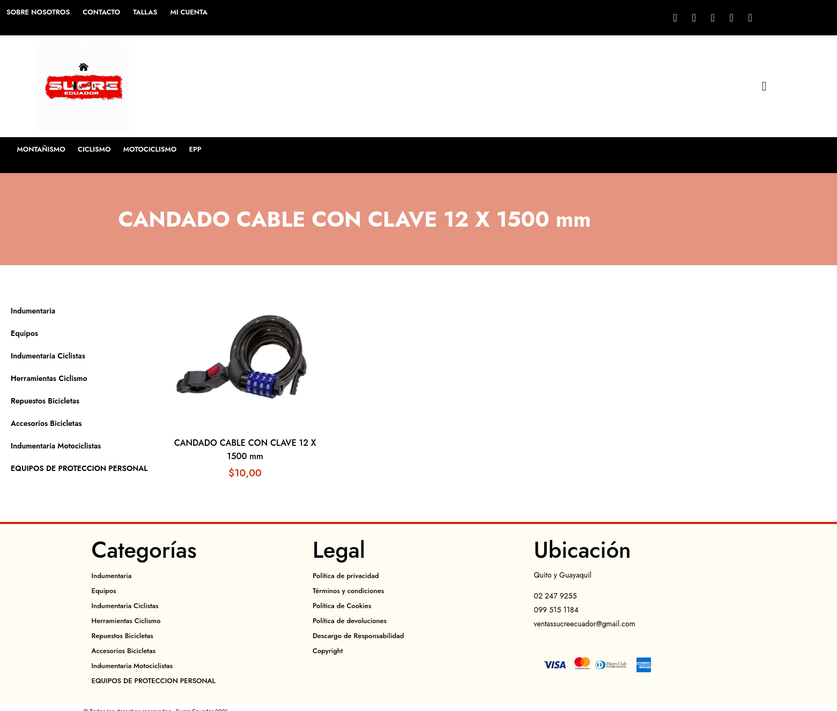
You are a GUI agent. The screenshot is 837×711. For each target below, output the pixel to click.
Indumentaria (33, 310)
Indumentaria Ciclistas (48, 355)
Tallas (145, 12)
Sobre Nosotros (38, 12)
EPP (197, 149)
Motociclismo (152, 149)
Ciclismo (95, 149)
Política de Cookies (342, 606)
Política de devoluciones (350, 621)
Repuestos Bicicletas (45, 400)
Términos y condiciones (348, 591)
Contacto (101, 12)
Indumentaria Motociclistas (56, 445)
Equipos (24, 333)
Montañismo (41, 149)
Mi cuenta (189, 12)
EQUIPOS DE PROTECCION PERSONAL (79, 468)
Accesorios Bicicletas (46, 423)
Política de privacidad (346, 576)
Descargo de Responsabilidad (358, 636)
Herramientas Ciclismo (49, 378)
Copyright (328, 651)
